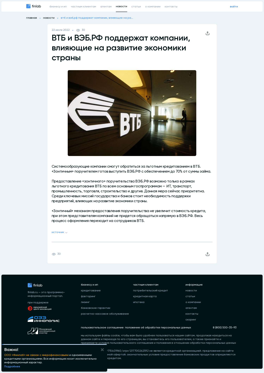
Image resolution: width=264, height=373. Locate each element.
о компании (152, 6)
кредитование (91, 290)
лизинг (85, 302)
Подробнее (12, 366)
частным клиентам (83, 6)
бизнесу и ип (58, 6)
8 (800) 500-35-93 (224, 327)
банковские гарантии (95, 308)
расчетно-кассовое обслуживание (105, 314)
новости (121, 6)
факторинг (88, 296)
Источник (60, 233)
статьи (136, 6)
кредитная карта (145, 296)
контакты (171, 6)
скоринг (191, 319)
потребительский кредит (150, 290)
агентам (106, 6)
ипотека (138, 302)
